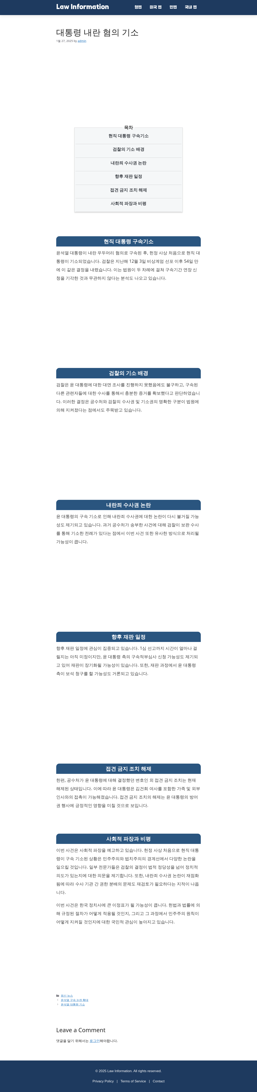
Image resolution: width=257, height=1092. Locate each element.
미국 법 (156, 8)
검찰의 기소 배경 (128, 149)
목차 (128, 127)
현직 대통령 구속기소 (128, 136)
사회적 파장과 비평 (129, 203)
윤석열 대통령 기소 (73, 1004)
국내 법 (191, 8)
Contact (159, 1081)
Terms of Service (133, 1081)
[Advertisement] (128, 78)
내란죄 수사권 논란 (129, 163)
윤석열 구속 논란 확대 (74, 1000)
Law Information (82, 7)
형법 (138, 8)
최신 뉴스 (67, 995)
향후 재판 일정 (128, 176)
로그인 (95, 1040)
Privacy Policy (103, 1081)
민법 (173, 8)
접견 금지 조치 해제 (128, 190)
